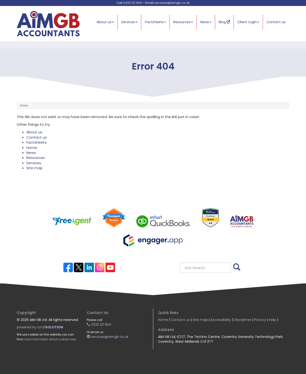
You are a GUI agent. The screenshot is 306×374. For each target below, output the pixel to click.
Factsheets (155, 22)
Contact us (276, 22)
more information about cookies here (49, 339)
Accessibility (221, 319)
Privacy (260, 319)
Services (129, 22)
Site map (34, 167)
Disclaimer (242, 319)
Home (31, 147)
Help (272, 319)
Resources (183, 22)
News (205, 22)
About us (105, 22)
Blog (224, 22)
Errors (24, 105)
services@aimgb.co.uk (172, 2)
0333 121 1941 (132, 2)
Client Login (248, 22)
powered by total (40, 327)
